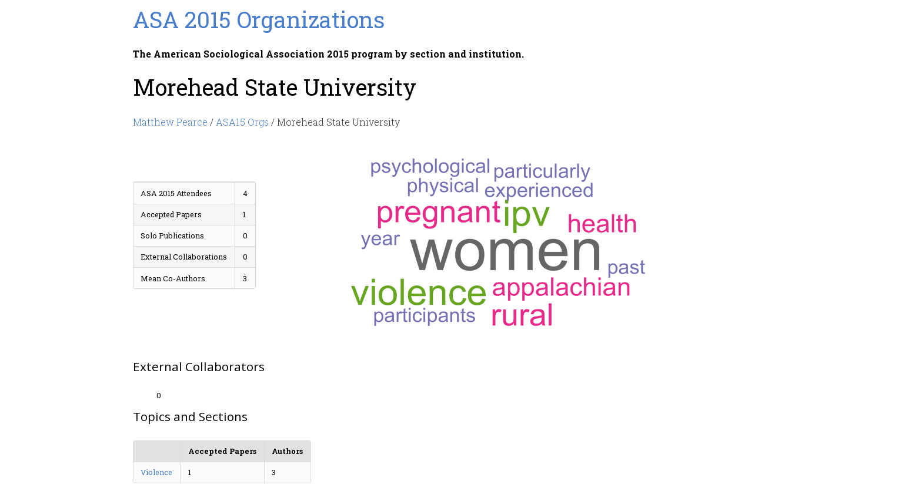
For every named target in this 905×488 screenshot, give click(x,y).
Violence (156, 472)
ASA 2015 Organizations (259, 19)
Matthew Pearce (170, 122)
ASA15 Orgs (242, 122)
